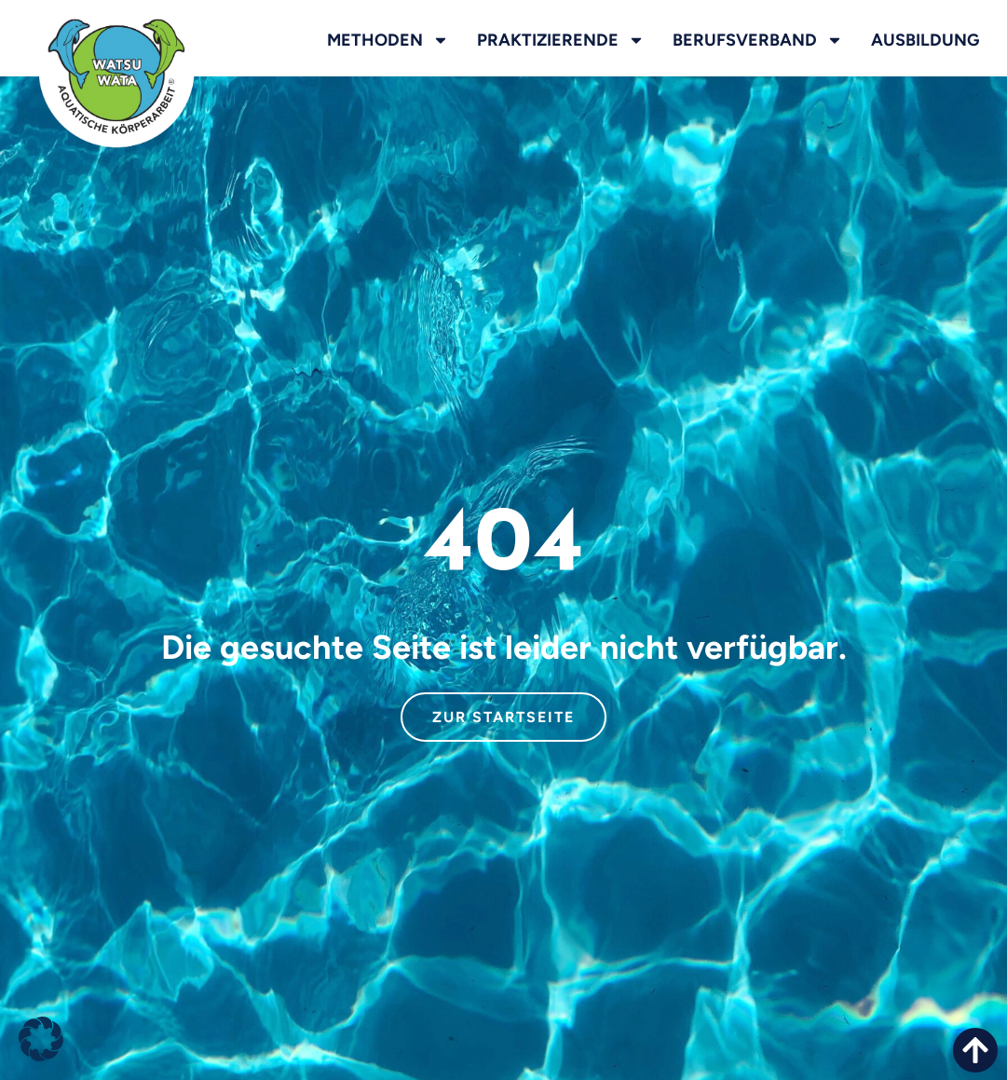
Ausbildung (925, 40)
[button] (41, 1039)
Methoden (388, 40)
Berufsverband (758, 40)
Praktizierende (561, 40)
